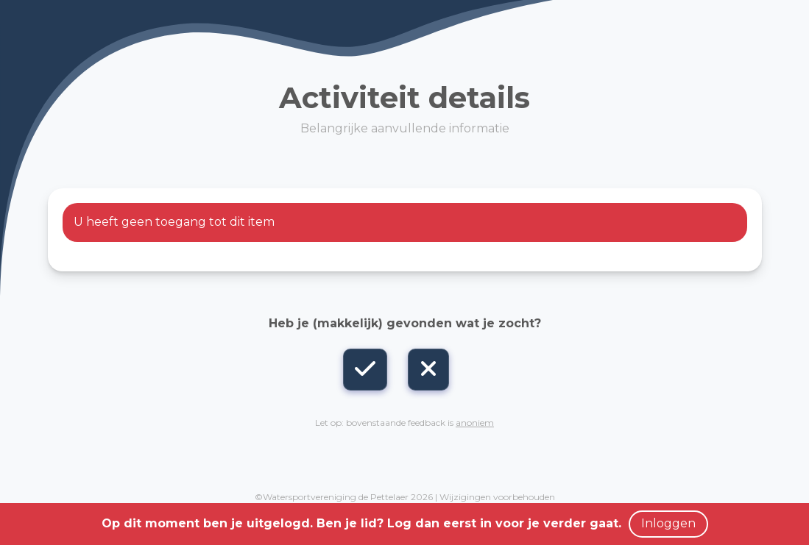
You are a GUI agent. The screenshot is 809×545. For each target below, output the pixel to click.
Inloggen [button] (668, 523)
